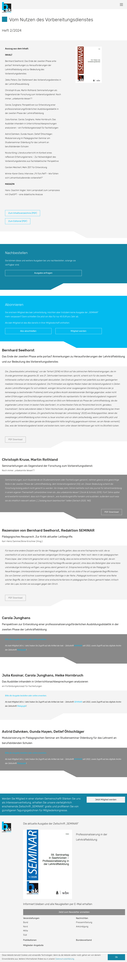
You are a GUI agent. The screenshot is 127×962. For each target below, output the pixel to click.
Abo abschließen (28, 331)
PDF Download (15, 439)
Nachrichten (82, 918)
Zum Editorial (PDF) (17, 221)
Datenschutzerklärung (64, 959)
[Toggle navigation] (121, 4)
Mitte (25, 930)
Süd (25, 935)
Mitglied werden (78, 331)
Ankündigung (82, 926)
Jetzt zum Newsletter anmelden (74, 912)
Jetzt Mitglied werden (105, 799)
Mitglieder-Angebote (33, 945)
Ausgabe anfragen (43, 273)
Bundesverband (84, 940)
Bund (25, 922)
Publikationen (30, 940)
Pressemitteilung (84, 922)
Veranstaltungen (31, 918)
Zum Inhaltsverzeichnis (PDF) (22, 213)
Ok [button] (116, 957)
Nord (25, 926)
